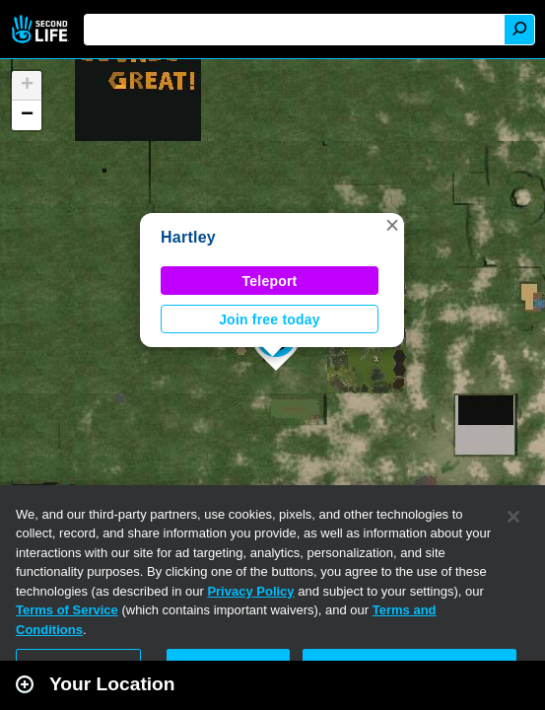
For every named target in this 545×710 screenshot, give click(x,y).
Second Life (42, 29)
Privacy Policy (250, 591)
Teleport (270, 281)
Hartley (188, 237)
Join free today (269, 319)
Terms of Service (67, 610)
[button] (392, 225)
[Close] (513, 516)
